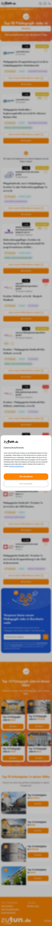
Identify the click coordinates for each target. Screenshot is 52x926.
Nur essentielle (26, 484)
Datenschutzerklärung (16, 466)
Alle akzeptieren (26, 476)
